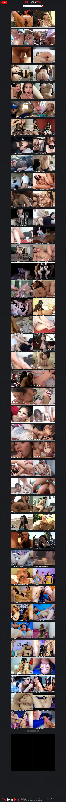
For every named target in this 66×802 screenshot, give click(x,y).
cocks (44, 674)
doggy (42, 81)
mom (44, 512)
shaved (15, 566)
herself (52, 710)
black (40, 530)
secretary (46, 566)
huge (39, 674)
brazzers (42, 63)
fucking (40, 225)
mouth (19, 153)
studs (47, 458)
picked (22, 153)
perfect (20, 405)
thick (23, 423)
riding (42, 530)
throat (49, 189)
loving (42, 153)
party (41, 602)
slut (38, 135)
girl (41, 494)
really (20, 692)
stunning (41, 351)
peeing (37, 45)
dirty (48, 369)
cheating (47, 243)
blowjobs (15, 620)
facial (21, 458)
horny (17, 207)
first (41, 279)
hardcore (38, 387)
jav (39, 351)
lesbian (15, 656)
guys (44, 656)
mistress (43, 135)
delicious (26, 620)
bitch (21, 117)
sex (37, 99)
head (17, 728)
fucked (37, 81)
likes (39, 63)
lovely (22, 692)
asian (37, 189)
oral (37, 261)
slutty (21, 530)
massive (48, 710)
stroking (15, 63)
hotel (37, 171)
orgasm (39, 171)
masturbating (41, 189)
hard (40, 81)
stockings (16, 81)
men (19, 512)
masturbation (38, 710)
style (44, 81)
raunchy (45, 351)
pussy (43, 297)
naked (19, 225)
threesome (18, 261)
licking (23, 584)
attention (45, 63)
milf (42, 207)
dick (21, 261)
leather (44, 153)
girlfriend (19, 81)
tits (42, 512)
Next (38, 731)
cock (37, 63)
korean (43, 225)
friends (19, 620)
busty (17, 423)
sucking (20, 279)
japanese (39, 261)
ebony (17, 117)
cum (42, 405)
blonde (37, 117)
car (14, 153)
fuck (44, 207)
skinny (17, 279)
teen (15, 117)
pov (42, 369)
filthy (41, 135)
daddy (18, 63)
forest (19, 171)
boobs (45, 189)
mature (37, 548)
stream (48, 63)
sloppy (17, 674)
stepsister (16, 135)
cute (15, 99)
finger (44, 602)
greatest (43, 458)
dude (47, 405)
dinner (41, 476)
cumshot (18, 458)
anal (40, 620)
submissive (22, 620)
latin (37, 692)
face (39, 476)
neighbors (43, 171)
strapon (18, 656)
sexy (43, 243)
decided (19, 135)
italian (20, 548)
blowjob (37, 369)
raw (24, 692)
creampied (46, 261)
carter (15, 45)
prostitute (24, 117)
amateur (37, 620)
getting (49, 441)
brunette (40, 207)
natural (15, 710)
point (50, 387)
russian (20, 710)
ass (17, 405)
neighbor (45, 620)
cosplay (40, 243)
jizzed (37, 28)
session (47, 387)
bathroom (18, 315)
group (40, 279)
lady (43, 441)
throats (37, 584)
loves (22, 566)
